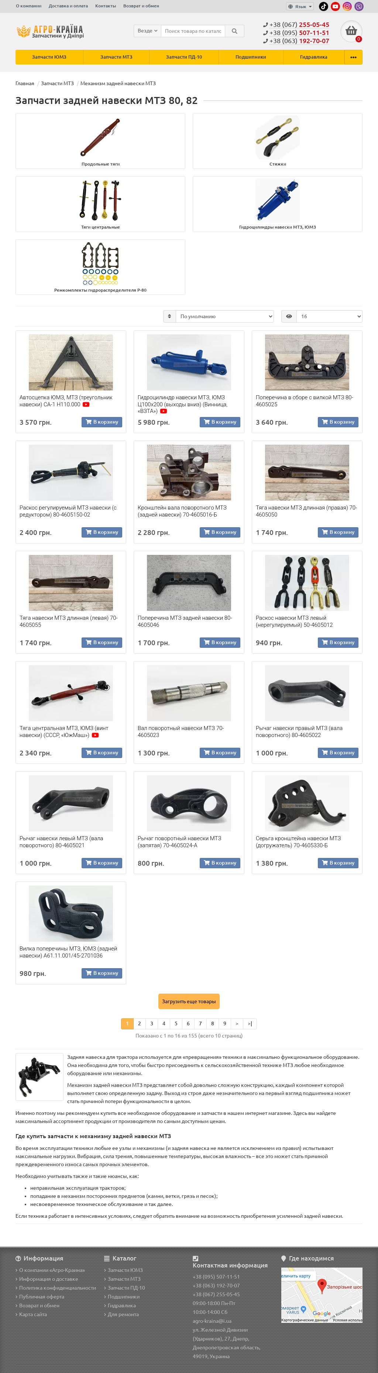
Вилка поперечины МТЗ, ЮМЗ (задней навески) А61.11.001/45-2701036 (68, 952)
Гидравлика (313, 57)
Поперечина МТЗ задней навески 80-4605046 (185, 621)
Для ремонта (121, 1314)
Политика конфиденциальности (56, 1288)
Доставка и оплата (68, 5)
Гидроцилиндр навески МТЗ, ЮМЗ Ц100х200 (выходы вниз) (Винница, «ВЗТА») (182, 404)
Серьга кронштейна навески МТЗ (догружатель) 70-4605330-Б (298, 842)
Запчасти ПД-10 (184, 57)
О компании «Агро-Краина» (50, 1270)
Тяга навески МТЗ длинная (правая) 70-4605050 (306, 511)
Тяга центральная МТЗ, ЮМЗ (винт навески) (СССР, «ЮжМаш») (64, 731)
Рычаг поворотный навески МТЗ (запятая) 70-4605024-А (179, 842)
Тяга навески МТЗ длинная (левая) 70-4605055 (69, 621)
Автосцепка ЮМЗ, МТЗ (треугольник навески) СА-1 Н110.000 (66, 401)
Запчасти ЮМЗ (49, 57)
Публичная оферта (40, 1297)
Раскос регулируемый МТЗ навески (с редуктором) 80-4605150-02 (68, 511)
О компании (28, 5)
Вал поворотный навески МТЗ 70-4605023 (181, 731)
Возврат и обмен (141, 5)
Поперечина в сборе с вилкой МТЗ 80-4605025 (304, 401)
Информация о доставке (47, 1279)
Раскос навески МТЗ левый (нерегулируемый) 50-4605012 (294, 621)
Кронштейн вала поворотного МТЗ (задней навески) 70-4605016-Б (182, 511)
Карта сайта (31, 1314)
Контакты (105, 5)
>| (250, 1024)
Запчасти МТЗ (116, 57)
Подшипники (251, 57)
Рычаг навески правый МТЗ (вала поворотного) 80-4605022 (299, 731)
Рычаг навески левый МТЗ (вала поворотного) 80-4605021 (61, 842)
